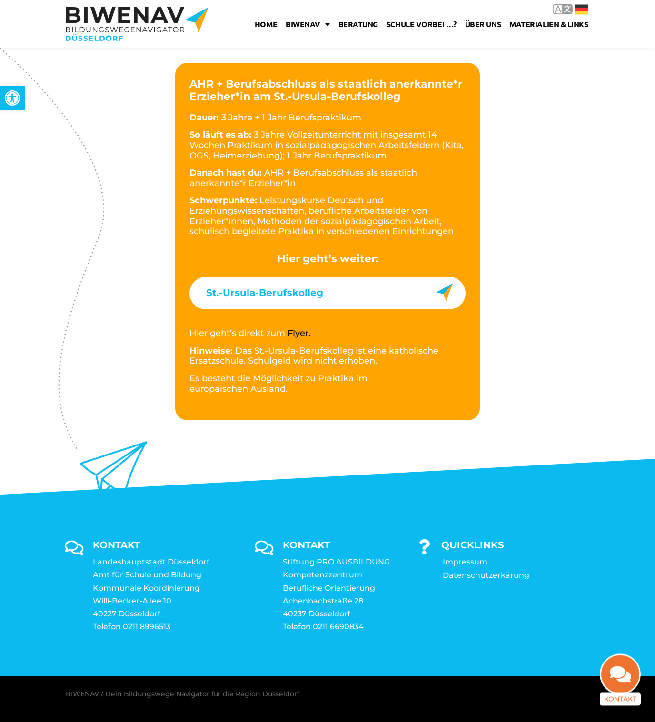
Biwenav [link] (307, 24)
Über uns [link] (483, 24)
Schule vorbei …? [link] (422, 24)
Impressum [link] (465, 561)
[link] (12, 98)
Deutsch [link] (581, 9)
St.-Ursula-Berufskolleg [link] (264, 292)
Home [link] (266, 24)
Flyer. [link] (299, 333)
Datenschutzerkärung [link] (486, 575)
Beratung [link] (358, 24)
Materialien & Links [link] (548, 24)
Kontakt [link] (620, 705)
